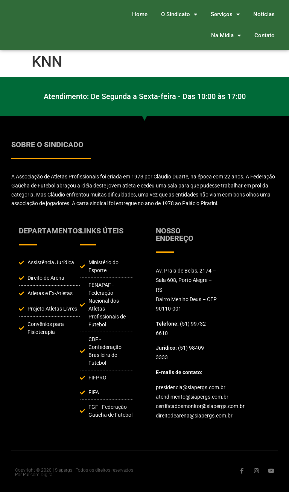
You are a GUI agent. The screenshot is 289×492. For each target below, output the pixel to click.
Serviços (225, 14)
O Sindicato (179, 14)
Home (140, 14)
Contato (264, 35)
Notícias (264, 14)
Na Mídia (226, 35)
